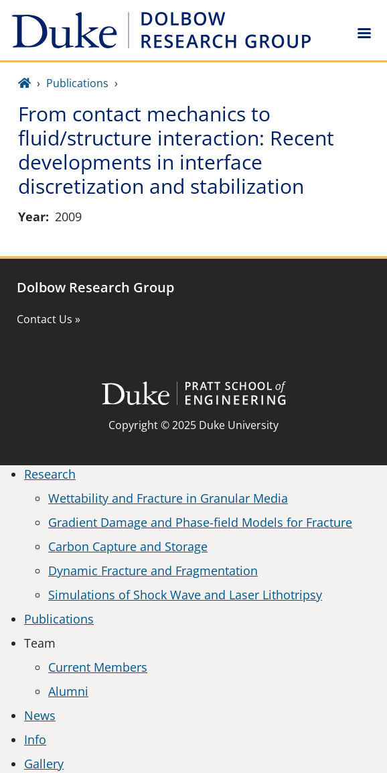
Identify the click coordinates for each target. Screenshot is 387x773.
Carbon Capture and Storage (128, 546)
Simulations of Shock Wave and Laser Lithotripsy (185, 595)
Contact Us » (48, 319)
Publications (77, 83)
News (40, 715)
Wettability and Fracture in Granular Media (168, 498)
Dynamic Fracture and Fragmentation (153, 570)
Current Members (97, 667)
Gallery (44, 764)
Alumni (68, 691)
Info (35, 739)
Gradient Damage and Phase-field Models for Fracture (200, 522)
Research (50, 474)
